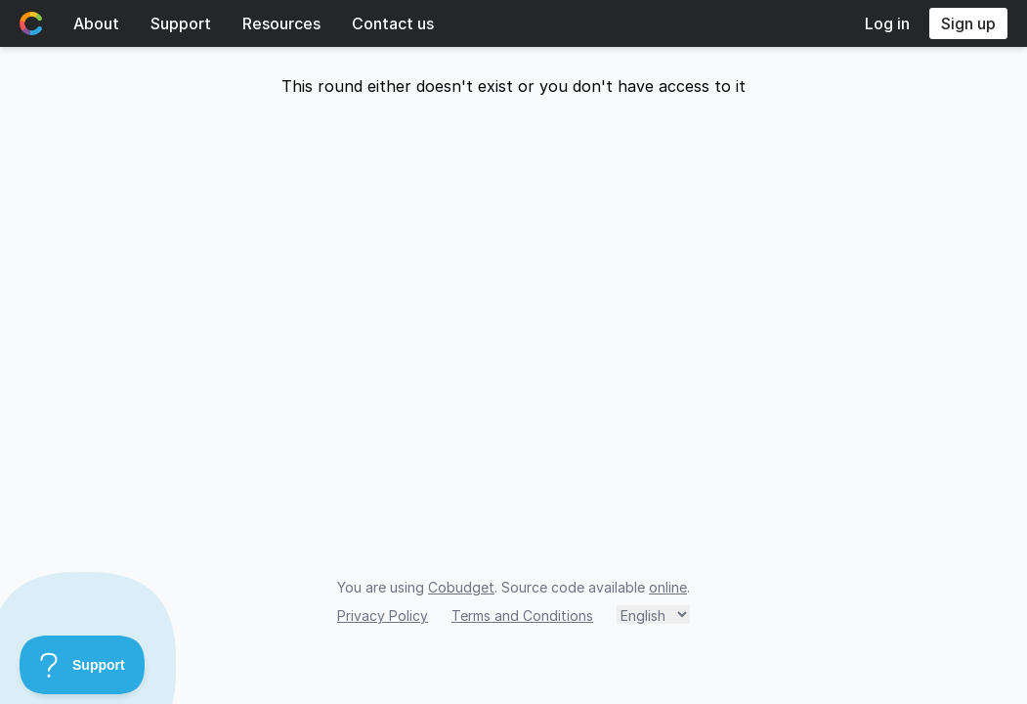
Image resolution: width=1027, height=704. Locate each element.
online (668, 587)
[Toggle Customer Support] (83, 665)
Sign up (968, 23)
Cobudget (461, 587)
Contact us (393, 23)
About (96, 23)
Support (180, 23)
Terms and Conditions (522, 615)
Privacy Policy (382, 615)
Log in (887, 23)
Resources (281, 23)
